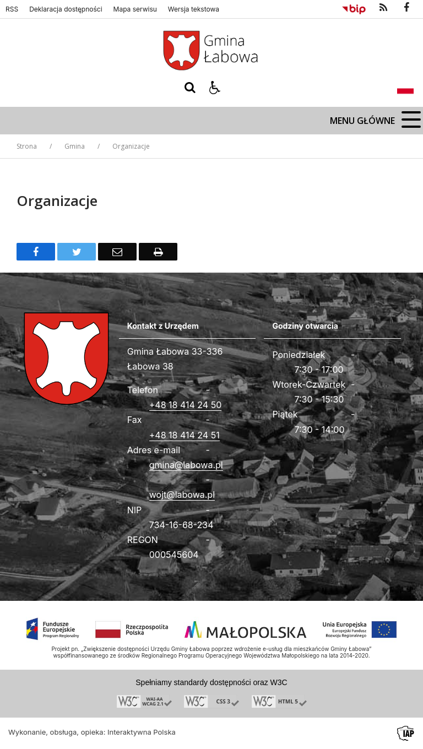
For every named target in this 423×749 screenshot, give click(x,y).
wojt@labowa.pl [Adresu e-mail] (182, 494)
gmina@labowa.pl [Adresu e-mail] (186, 464)
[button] (215, 87)
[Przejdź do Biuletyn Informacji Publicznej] (354, 7)
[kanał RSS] (383, 7)
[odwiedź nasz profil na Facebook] (406, 7)
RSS (12, 9)
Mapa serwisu (135, 9)
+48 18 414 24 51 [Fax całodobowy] (184, 435)
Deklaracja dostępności (65, 9)
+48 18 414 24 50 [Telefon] (185, 404)
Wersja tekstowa (193, 9)
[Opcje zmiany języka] (405, 87)
